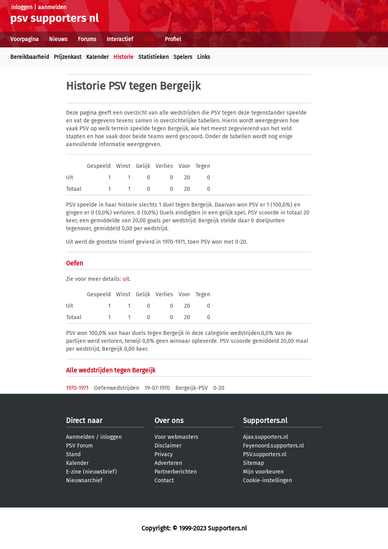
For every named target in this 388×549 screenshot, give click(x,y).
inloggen (21, 7)
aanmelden (52, 7)
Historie (123, 57)
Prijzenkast (67, 57)
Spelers (182, 57)
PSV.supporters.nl (264, 454)
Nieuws (58, 39)
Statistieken (153, 57)
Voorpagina (24, 39)
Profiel (173, 39)
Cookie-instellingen (267, 480)
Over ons (168, 420)
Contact (164, 480)
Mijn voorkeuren (263, 471)
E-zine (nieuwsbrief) (91, 471)
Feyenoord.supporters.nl (273, 445)
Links (203, 57)
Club (148, 39)
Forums (87, 39)
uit (125, 279)
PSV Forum (79, 445)
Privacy (163, 454)
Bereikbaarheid (29, 57)
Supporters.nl (265, 420)
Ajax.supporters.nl (265, 437)
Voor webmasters (176, 437)
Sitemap (253, 463)
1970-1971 (77, 388)
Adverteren (168, 463)
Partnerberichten (175, 471)
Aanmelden (80, 437)
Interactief (120, 39)
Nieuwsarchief (84, 480)
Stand (73, 454)
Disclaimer (167, 445)
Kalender (97, 57)
